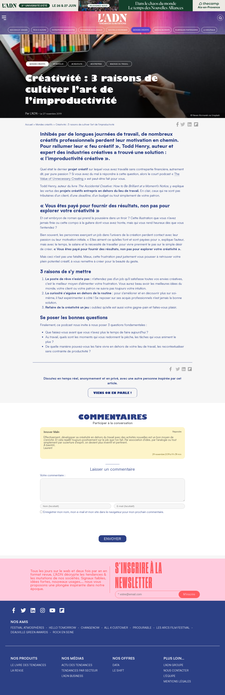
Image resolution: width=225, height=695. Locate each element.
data (115, 665)
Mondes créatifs (141, 30)
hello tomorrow (62, 627)
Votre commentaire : (52, 475)
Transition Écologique (91, 30)
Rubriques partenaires (186, 30)
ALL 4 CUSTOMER (116, 627)
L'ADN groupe (173, 665)
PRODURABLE (142, 627)
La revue (17, 670)
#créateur (58, 64)
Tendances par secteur (80, 670)
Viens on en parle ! (112, 393)
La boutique (209, 30)
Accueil (29, 124)
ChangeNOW (90, 627)
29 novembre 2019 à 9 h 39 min (166, 454)
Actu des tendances (77, 665)
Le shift (118, 670)
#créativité (77, 64)
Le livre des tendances (28, 665)
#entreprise (96, 64)
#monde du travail (119, 64)
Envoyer (112, 542)
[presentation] (112, 528)
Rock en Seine (63, 632)
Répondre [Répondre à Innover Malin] (176, 431)
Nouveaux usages (18, 30)
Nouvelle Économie (117, 30)
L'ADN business (72, 676)
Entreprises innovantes (63, 30)
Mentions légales (177, 681)
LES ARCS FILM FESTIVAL (173, 627)
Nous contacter (176, 670)
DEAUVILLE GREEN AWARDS (29, 632)
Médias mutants (162, 30)
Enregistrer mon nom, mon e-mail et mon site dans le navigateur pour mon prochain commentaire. (103, 515)
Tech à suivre (39, 30)
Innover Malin (51, 432)
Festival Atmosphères (27, 627)
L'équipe (169, 676)
